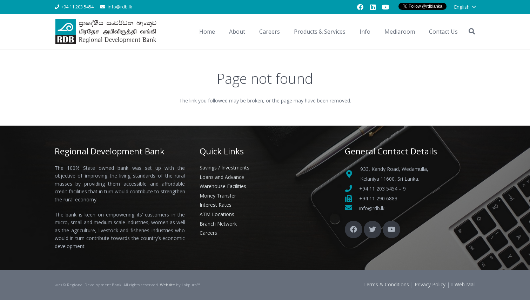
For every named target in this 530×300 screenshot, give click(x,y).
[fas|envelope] (352, 208)
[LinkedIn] (373, 7)
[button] (465, 7)
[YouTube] (385, 7)
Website (167, 284)
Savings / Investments (224, 167)
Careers (208, 232)
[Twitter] (372, 229)
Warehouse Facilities (223, 186)
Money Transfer (218, 195)
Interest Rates (216, 204)
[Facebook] (360, 7)
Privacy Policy (430, 284)
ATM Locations (217, 214)
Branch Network (218, 223)
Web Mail (465, 284)
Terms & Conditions (386, 284)
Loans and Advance (222, 177)
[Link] (107, 32)
